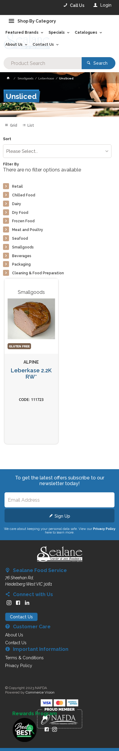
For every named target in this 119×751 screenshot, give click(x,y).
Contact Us (21, 616)
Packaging (21, 264)
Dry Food (20, 213)
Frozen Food (23, 221)
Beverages (21, 256)
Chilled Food (23, 195)
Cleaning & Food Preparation (38, 273)
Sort (7, 139)
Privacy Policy (104, 529)
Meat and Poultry (27, 230)
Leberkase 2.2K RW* (31, 374)
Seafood (20, 238)
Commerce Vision (40, 692)
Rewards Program (34, 713)
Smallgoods (23, 247)
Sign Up (62, 516)
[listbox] (57, 151)
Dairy (16, 204)
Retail (17, 186)
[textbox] (43, 63)
